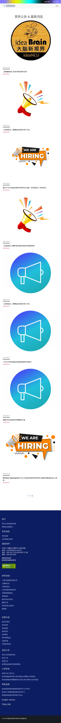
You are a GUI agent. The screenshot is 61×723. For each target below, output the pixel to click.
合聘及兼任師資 (7, 539)
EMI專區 (5, 634)
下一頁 (30, 496)
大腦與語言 (6, 583)
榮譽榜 (4, 609)
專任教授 (5, 536)
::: (17, 5)
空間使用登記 (6, 644)
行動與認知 (6, 586)
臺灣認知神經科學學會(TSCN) (12, 695)
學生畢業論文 (6, 637)
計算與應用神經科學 (9, 590)
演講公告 (5, 661)
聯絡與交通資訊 (7, 527)
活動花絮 (5, 641)
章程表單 (5, 625)
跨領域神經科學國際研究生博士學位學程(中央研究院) (20, 680)
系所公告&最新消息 (8, 655)
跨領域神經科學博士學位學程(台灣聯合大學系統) (18, 676)
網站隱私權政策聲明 (9, 560)
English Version (8, 700)
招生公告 (5, 658)
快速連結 (5, 628)
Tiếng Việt (6, 704)
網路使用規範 (6, 558)
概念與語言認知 (7, 599)
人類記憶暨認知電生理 (9, 580)
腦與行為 (5, 602)
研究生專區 (6, 622)
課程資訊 (5, 631)
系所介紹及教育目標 (9, 523)
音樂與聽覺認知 (7, 593)
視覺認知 (5, 596)
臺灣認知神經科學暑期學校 (11, 664)
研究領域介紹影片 (8, 605)
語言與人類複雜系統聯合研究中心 (13, 692)
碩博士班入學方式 (8, 673)
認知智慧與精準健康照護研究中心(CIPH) (16, 689)
